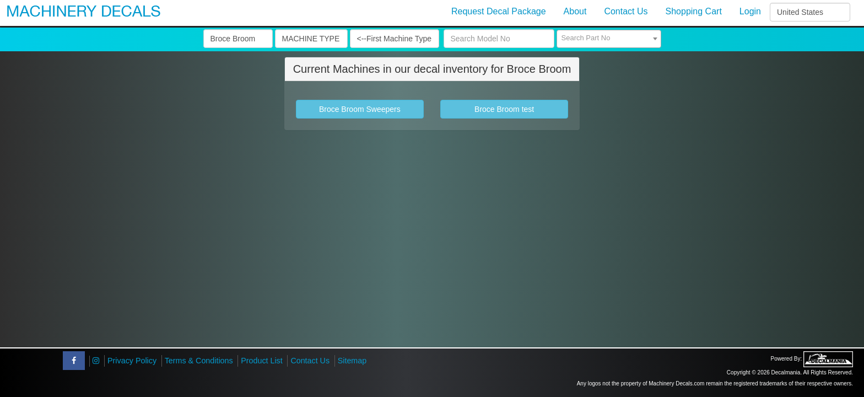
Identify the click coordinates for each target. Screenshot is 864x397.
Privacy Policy (131, 360)
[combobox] (609, 39)
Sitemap (352, 360)
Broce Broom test (504, 109)
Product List (262, 360)
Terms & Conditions (199, 360)
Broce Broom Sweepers (360, 109)
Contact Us (310, 360)
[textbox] (609, 38)
